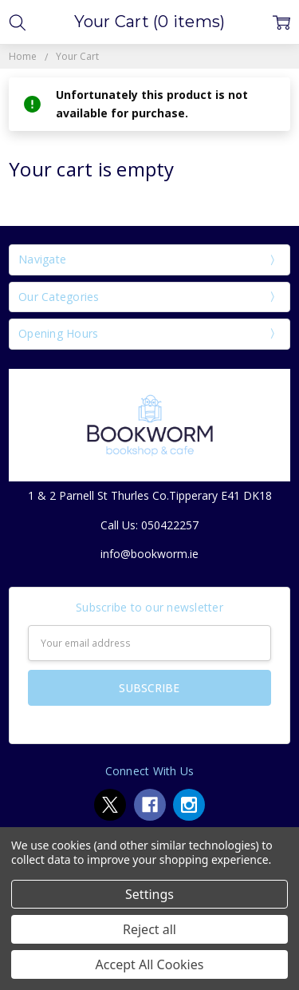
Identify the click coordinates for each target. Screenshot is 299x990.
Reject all (149, 929)
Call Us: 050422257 (149, 525)
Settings (149, 894)
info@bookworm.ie (149, 553)
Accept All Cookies (150, 964)
